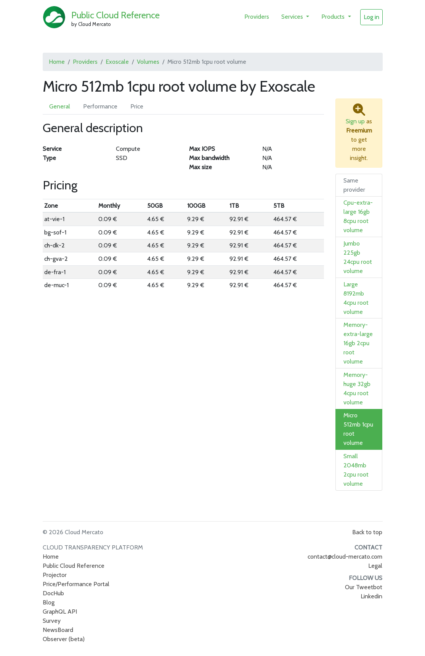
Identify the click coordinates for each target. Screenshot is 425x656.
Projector (55, 574)
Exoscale (117, 61)
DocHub (53, 593)
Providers (256, 16)
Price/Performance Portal (76, 584)
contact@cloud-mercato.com (345, 556)
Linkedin (371, 596)
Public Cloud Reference (115, 15)
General (59, 106)
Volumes (148, 61)
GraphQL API (60, 611)
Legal (375, 565)
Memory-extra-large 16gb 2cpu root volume (358, 343)
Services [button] (293, 16)
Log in (371, 17)
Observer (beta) (64, 639)
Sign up (355, 121)
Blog (49, 602)
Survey (52, 620)
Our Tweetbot (363, 587)
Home (57, 61)
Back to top (367, 532)
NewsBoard (58, 629)
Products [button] (333, 16)
